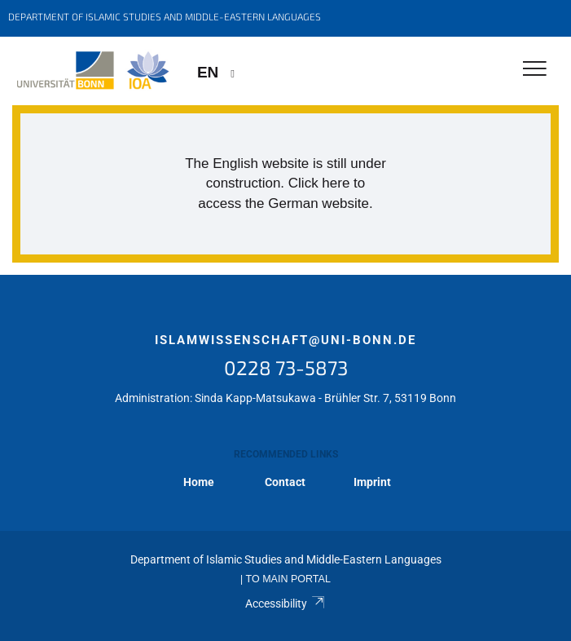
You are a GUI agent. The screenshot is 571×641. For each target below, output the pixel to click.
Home (198, 481)
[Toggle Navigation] (535, 69)
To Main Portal (288, 579)
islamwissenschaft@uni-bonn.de (285, 340)
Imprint (372, 481)
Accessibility (285, 603)
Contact (285, 481)
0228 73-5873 (286, 367)
